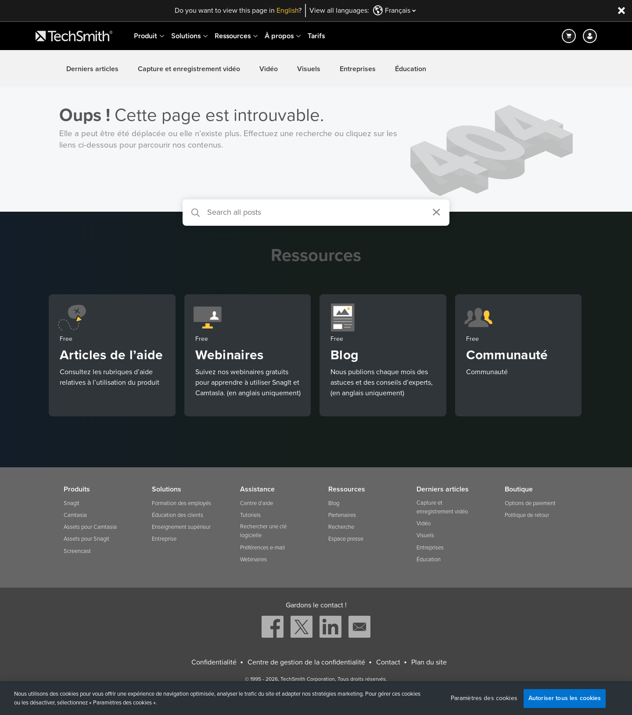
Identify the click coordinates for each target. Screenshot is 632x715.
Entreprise (164, 538)
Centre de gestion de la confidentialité (306, 662)
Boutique (519, 489)
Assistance (257, 489)
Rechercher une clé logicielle (263, 531)
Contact (388, 662)
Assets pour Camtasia (90, 527)
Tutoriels (250, 515)
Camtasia (75, 515)
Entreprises (358, 69)
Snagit (71, 503)
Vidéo (268, 69)
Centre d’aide (256, 503)
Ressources (233, 36)
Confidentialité (214, 662)
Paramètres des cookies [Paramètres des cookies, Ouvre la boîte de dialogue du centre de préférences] (484, 698)
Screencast (77, 551)
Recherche (341, 527)
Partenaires (342, 515)
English (287, 10)
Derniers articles (92, 69)
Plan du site (429, 662)
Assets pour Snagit (86, 538)
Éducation (410, 69)
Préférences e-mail (262, 547)
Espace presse (345, 538)
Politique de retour (527, 515)
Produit (145, 36)
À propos (279, 36)
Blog (333, 503)
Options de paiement (530, 503)
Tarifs (316, 36)
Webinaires (253, 559)
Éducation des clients (177, 515)
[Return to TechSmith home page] (74, 36)
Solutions (186, 36)
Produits (77, 489)
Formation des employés (181, 503)
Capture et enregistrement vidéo (189, 69)
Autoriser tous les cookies (564, 698)
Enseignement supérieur (181, 527)
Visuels (308, 69)
